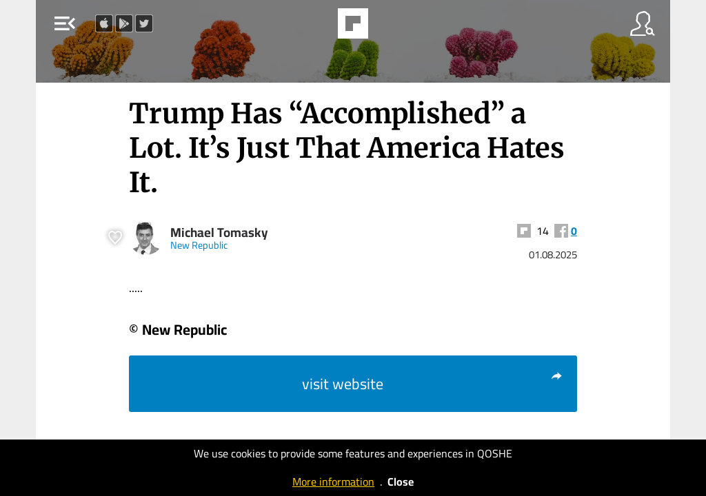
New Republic (199, 245)
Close (400, 481)
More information (333, 481)
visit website (432, 383)
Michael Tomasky (219, 232)
